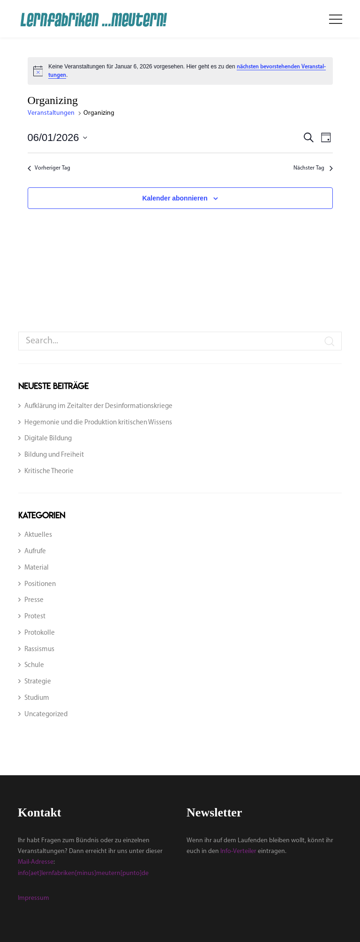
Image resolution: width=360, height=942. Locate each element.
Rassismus (39, 649)
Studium (36, 698)
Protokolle (39, 633)
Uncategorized (46, 714)
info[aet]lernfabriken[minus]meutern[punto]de (83, 873)
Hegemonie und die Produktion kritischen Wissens (98, 422)
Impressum (33, 898)
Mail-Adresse (35, 862)
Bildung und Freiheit (54, 455)
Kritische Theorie (49, 471)
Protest (34, 616)
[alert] (180, 71)
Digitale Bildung (48, 438)
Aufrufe (35, 551)
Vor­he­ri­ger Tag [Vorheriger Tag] (50, 168)
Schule (34, 665)
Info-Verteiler (238, 851)
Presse (34, 600)
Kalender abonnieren (174, 198)
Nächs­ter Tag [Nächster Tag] (313, 168)
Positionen (40, 584)
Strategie (37, 681)
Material (36, 567)
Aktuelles (38, 535)
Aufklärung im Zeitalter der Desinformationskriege (98, 406)
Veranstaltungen (52, 113)
